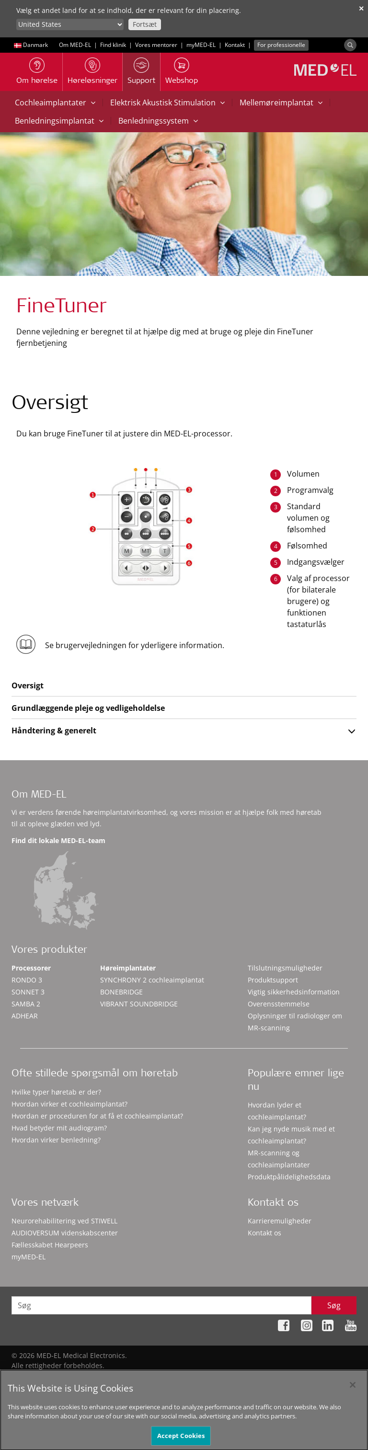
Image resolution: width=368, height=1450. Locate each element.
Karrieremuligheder (279, 1220)
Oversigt (28, 685)
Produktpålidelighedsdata (289, 1176)
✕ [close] (361, 8)
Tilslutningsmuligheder (285, 967)
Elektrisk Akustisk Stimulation (167, 102)
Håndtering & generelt (54, 730)
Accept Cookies (181, 1439)
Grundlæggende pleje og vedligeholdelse (88, 708)
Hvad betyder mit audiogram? (59, 1127)
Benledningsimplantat (59, 120)
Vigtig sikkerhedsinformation (294, 991)
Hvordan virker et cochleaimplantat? (69, 1103)
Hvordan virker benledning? (56, 1139)
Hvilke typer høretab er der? (56, 1091)
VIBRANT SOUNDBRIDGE (139, 1003)
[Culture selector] (70, 24)
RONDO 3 (27, 979)
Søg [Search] (334, 1305)
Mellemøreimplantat (281, 102)
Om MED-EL (75, 45)
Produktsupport (273, 979)
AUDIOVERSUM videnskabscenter (65, 1232)
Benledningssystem (158, 120)
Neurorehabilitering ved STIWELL (64, 1220)
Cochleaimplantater (55, 102)
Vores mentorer (156, 45)
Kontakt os (264, 1232)
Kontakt (235, 45)
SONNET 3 (28, 991)
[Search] (350, 45)
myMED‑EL (201, 45)
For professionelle (281, 45)
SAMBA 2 (26, 1003)
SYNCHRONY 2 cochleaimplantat (152, 979)
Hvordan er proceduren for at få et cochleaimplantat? (97, 1115)
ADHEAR (25, 1015)
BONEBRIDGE (121, 991)
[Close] (352, 1388)
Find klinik (113, 45)
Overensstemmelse (279, 1003)
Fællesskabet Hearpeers (50, 1244)
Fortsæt (145, 24)
